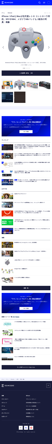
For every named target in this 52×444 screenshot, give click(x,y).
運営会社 (28, 395)
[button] (3, 47)
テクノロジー (5, 399)
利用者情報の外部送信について (33, 402)
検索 (40, 3)
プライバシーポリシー (31, 399)
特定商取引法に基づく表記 (32, 409)
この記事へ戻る (26, 73)
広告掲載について (30, 413)
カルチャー (4, 409)
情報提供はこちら (30, 416)
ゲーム (3, 406)
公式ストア (4, 416)
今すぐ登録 (26, 131)
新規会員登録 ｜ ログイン (49, 3)
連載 (3, 395)
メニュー (44, 3)
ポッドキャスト (5, 413)
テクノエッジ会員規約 (31, 406)
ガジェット (4, 402)
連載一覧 (26, 288)
